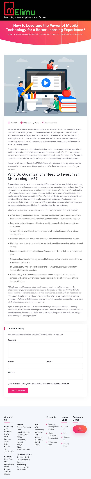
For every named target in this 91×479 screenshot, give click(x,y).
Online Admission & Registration (53, 435)
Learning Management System (53, 426)
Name (11, 361)
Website (11, 372)
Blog (65, 433)
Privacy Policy (66, 444)
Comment (12, 340)
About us (66, 428)
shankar (14, 123)
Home (10, 34)
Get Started (80, 429)
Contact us (67, 438)
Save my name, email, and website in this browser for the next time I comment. (39, 384)
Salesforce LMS (52, 443)
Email (50, 361)
